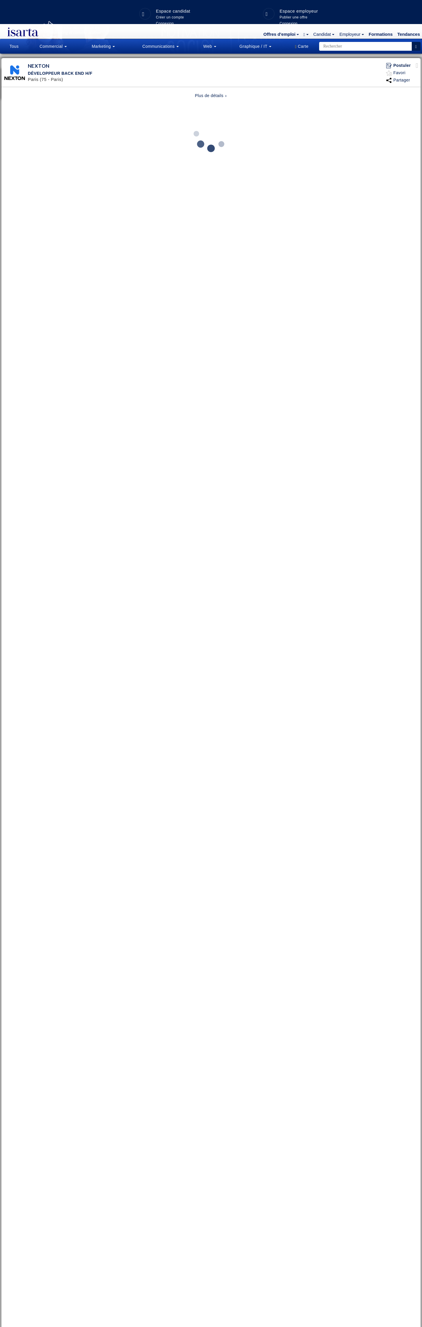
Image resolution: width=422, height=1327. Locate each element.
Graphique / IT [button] (255, 46)
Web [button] (209, 46)
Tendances (408, 10)
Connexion (360, 160)
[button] (281, 9)
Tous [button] (13, 46)
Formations (381, 10)
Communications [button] (160, 46)
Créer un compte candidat (360, 148)
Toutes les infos (232, 168)
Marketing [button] (103, 46)
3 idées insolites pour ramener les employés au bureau (232, 150)
